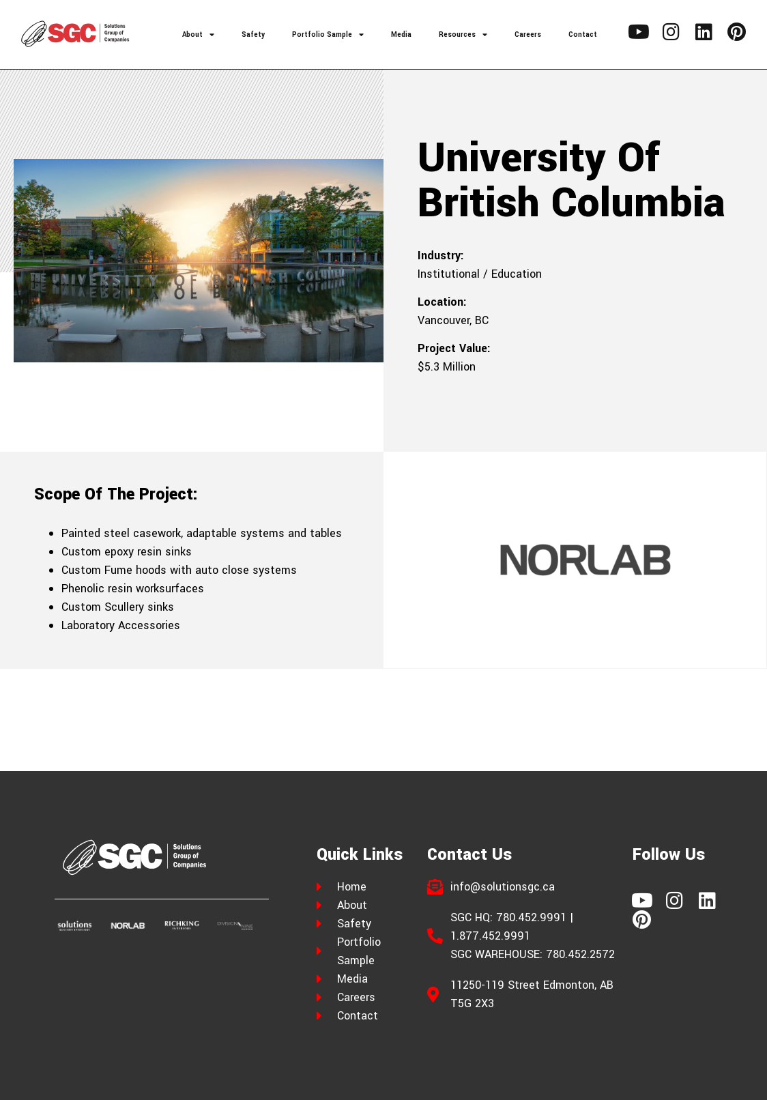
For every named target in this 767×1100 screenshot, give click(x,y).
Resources (463, 34)
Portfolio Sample (328, 34)
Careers (528, 34)
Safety (253, 34)
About (198, 34)
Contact (582, 34)
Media (401, 34)
